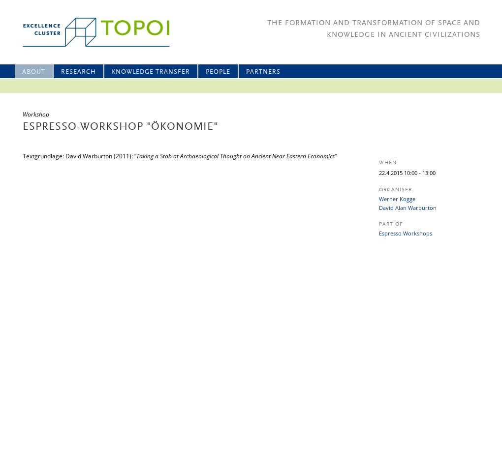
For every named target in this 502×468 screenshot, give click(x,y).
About (33, 72)
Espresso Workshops (405, 233)
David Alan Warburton (408, 207)
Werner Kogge (397, 199)
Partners (263, 72)
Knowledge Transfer (151, 72)
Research (78, 72)
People (218, 72)
